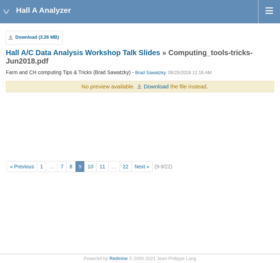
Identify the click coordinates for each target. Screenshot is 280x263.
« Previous (22, 166)
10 (90, 166)
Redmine (118, 258)
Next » (142, 166)
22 (126, 166)
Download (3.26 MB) (37, 37)
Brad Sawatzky (150, 72)
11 (102, 166)
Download (156, 86)
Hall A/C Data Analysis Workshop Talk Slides (83, 53)
